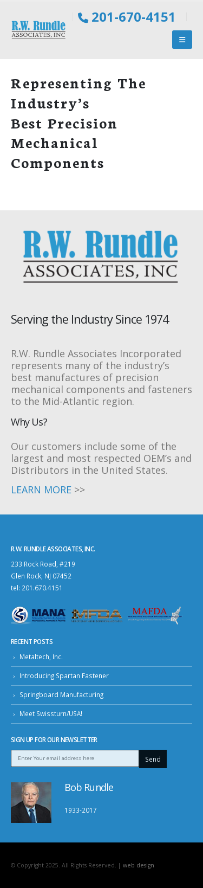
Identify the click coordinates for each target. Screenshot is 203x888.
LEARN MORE (41, 489)
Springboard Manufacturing (61, 694)
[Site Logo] (39, 30)
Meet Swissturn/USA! (50, 713)
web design (138, 865)
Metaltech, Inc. (41, 656)
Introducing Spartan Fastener (64, 675)
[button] (182, 39)
